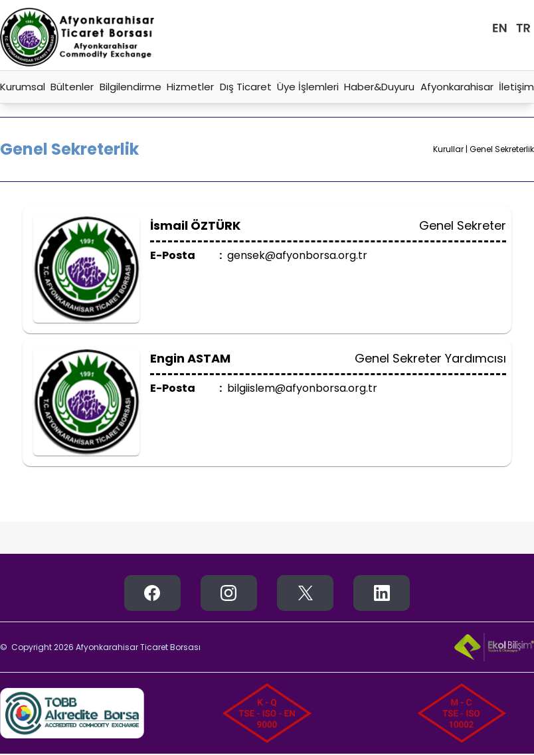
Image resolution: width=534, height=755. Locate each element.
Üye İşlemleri (308, 87)
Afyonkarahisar (456, 87)
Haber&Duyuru (379, 87)
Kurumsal (22, 87)
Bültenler (72, 87)
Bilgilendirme (130, 87)
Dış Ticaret (246, 87)
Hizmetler (190, 87)
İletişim (516, 87)
